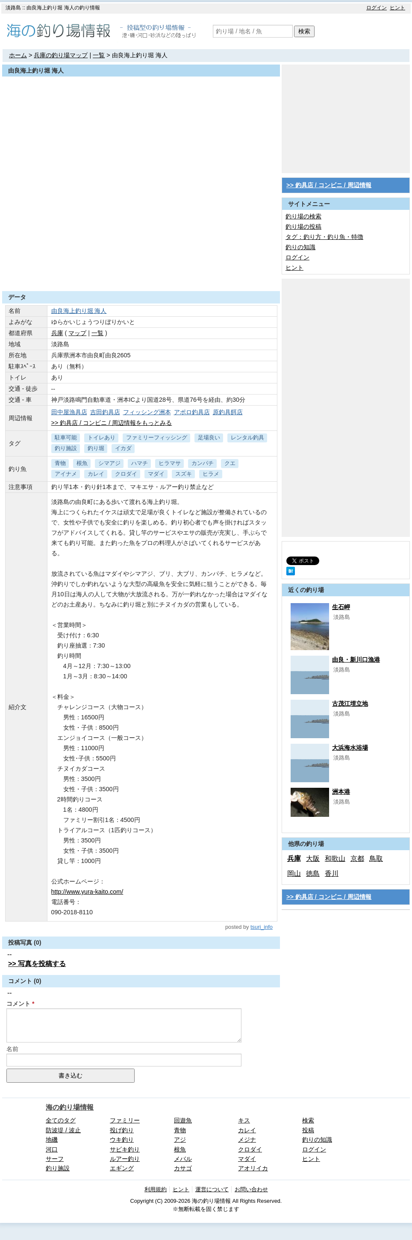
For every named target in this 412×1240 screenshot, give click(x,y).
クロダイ (126, 474)
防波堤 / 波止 (63, 1130)
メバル (183, 1158)
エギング (122, 1168)
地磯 (52, 1139)
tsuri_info (261, 927)
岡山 (294, 873)
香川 (331, 873)
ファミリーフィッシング (156, 437)
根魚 (82, 463)
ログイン (376, 8)
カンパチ (202, 463)
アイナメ (66, 474)
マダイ (156, 474)
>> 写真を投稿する (37, 963)
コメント (18, 1003)
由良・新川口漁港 (356, 659)
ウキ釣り (122, 1139)
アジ (180, 1139)
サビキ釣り (125, 1149)
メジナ (247, 1139)
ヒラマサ (170, 463)
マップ (77, 333)
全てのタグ (61, 1120)
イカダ (123, 448)
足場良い (209, 437)
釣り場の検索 (303, 216)
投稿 (308, 1130)
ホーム (18, 55)
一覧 (99, 55)
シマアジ (109, 463)
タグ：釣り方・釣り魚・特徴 (324, 236)
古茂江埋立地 (350, 703)
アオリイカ (253, 1168)
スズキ (183, 474)
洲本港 (341, 791)
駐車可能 (66, 437)
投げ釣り (122, 1130)
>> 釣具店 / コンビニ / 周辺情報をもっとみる (111, 422)
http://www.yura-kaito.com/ (87, 891)
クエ (229, 463)
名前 (12, 1049)
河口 (52, 1149)
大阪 (313, 858)
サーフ (55, 1158)
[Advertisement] (141, 270)
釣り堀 (96, 448)
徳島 (313, 873)
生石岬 (341, 607)
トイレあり (101, 437)
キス (244, 1120)
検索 (304, 31)
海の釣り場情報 (70, 1107)
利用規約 (155, 1189)
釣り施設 (66, 448)
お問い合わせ (251, 1189)
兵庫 (57, 333)
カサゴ (183, 1168)
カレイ (96, 474)
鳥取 (376, 858)
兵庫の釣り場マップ (61, 55)
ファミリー (125, 1120)
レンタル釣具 (247, 437)
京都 (357, 858)
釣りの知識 (300, 247)
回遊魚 (183, 1120)
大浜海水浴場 (350, 747)
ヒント (397, 8)
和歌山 (335, 858)
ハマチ (139, 463)
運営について (212, 1189)
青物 (60, 463)
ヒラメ (211, 474)
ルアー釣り (125, 1158)
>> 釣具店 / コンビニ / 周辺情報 (328, 185)
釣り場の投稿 (303, 226)
